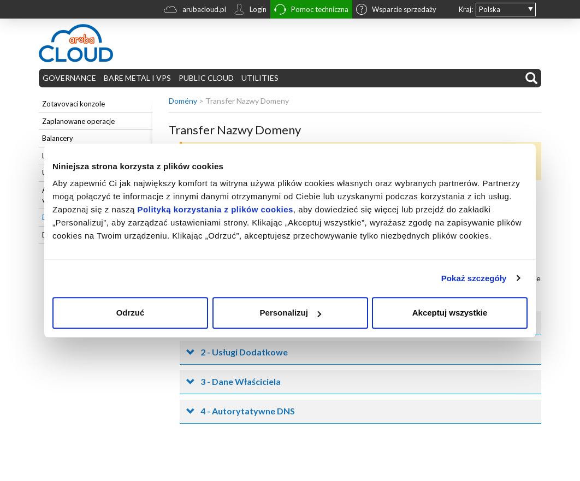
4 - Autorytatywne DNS (247, 411)
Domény (183, 100)
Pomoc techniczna (311, 10)
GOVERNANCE (69, 77)
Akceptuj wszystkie (450, 312)
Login (250, 10)
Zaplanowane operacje (78, 121)
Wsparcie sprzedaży (396, 10)
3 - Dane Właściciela (240, 381)
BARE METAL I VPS (137, 77)
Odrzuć (130, 312)
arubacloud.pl (195, 11)
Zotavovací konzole (73, 103)
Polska (489, 9)
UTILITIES (260, 77)
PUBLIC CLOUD (206, 77)
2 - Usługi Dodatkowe (244, 352)
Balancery (57, 138)
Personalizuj (290, 312)
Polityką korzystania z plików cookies (215, 209)
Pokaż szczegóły (474, 278)
